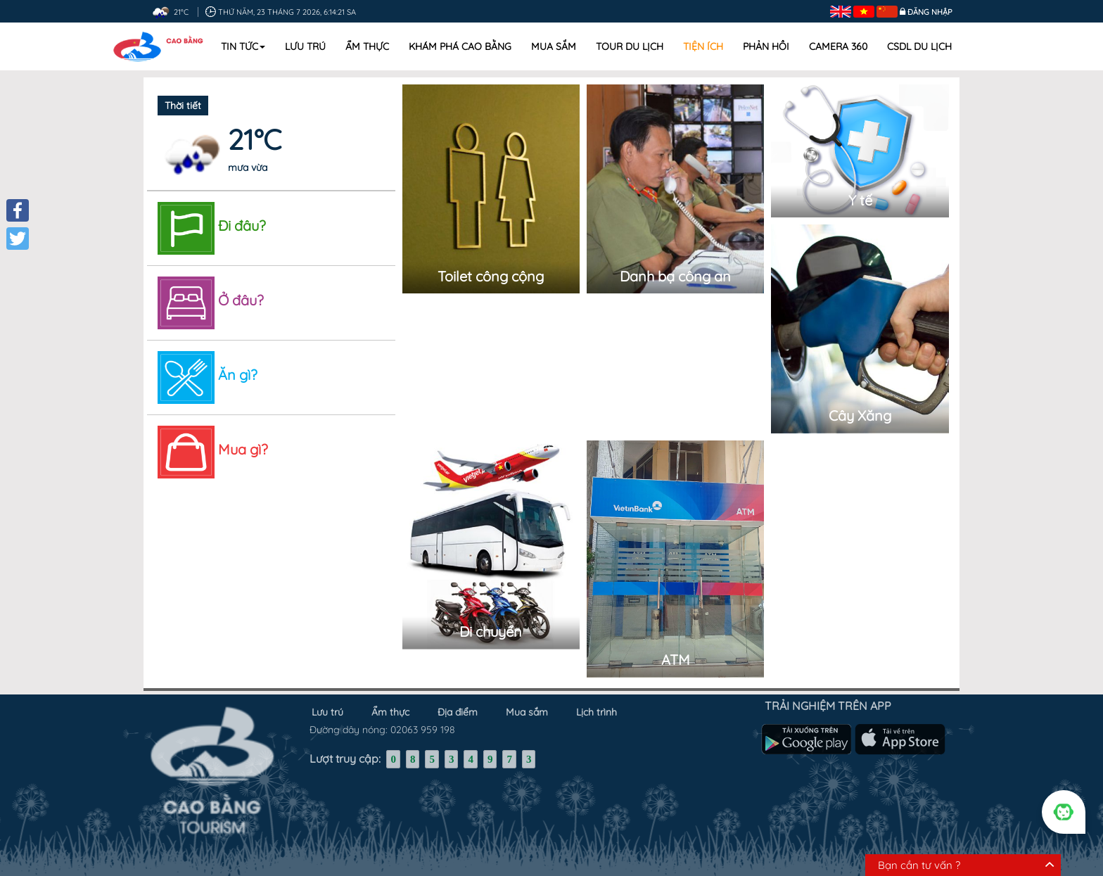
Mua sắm (553, 46)
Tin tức (243, 46)
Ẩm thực (367, 46)
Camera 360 (838, 46)
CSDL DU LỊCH (919, 46)
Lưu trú (305, 46)
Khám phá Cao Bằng (460, 46)
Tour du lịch (629, 46)
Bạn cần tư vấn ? (919, 865)
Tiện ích (703, 46)
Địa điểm (458, 708)
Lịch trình (596, 708)
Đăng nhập (929, 12)
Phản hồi (766, 46)
